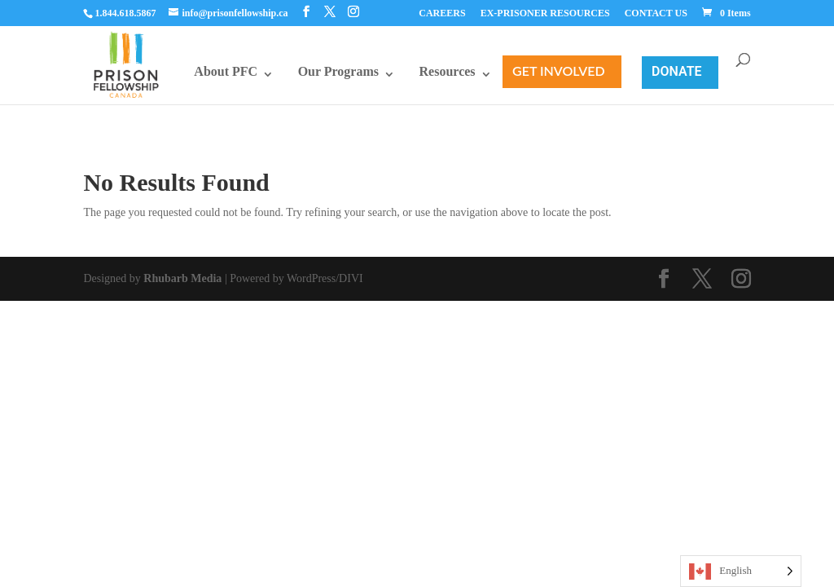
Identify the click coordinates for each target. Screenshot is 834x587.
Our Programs (338, 71)
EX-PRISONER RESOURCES (545, 13)
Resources (447, 71)
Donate (676, 71)
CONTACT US (656, 13)
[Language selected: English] (740, 571)
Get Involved (558, 70)
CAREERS (442, 13)
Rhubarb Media (182, 278)
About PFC (225, 71)
